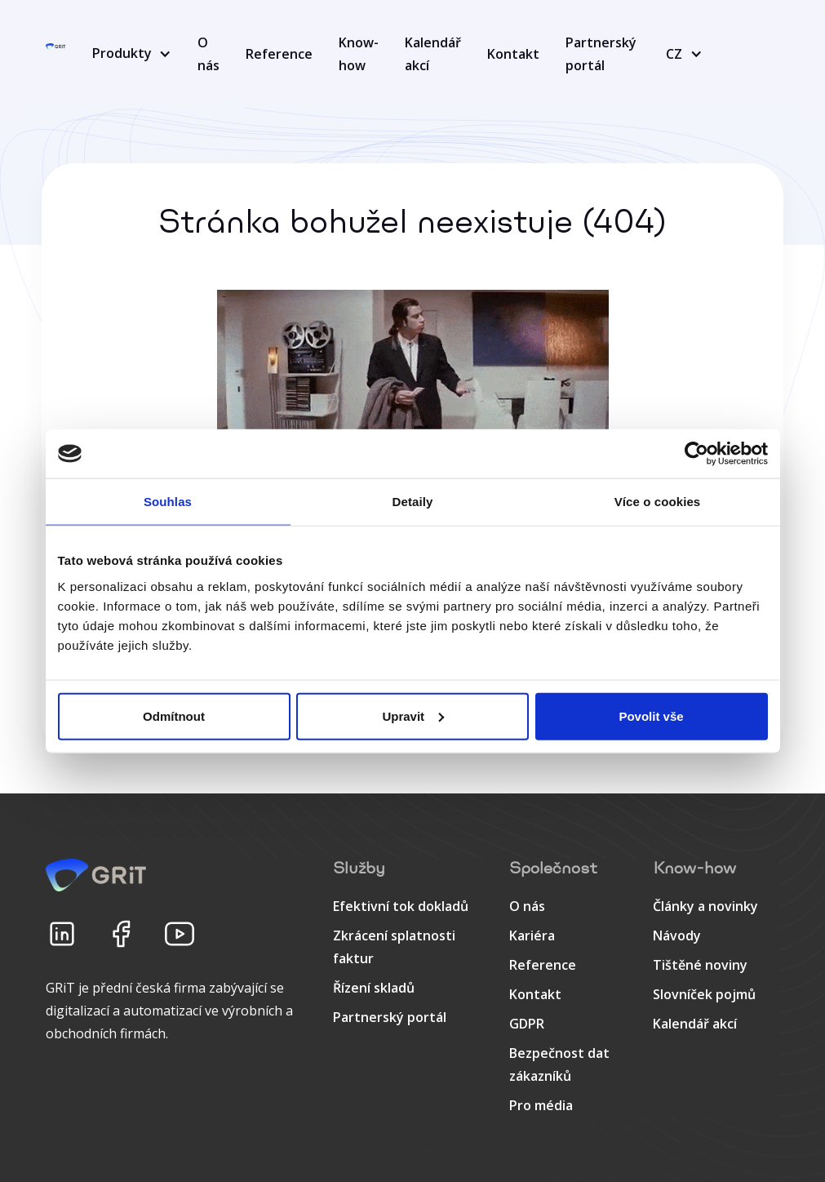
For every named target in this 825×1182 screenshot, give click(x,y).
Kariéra (532, 935)
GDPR (526, 1024)
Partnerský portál (601, 53)
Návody (677, 935)
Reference (279, 54)
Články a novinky (705, 906)
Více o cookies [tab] (657, 502)
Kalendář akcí (433, 53)
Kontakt (513, 54)
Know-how (359, 53)
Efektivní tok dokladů (400, 906)
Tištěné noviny (700, 965)
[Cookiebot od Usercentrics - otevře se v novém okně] (696, 454)
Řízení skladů (374, 988)
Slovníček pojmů (704, 994)
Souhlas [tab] (168, 502)
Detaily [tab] (413, 502)
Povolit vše (651, 715)
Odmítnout (174, 715)
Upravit (413, 715)
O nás (208, 53)
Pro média (541, 1105)
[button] (131, 54)
